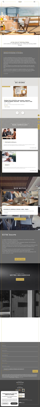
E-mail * (4, 358)
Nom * (4, 343)
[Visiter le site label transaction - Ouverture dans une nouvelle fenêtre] (23, 390)
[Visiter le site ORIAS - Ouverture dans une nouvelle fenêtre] (18, 390)
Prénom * (5, 348)
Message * (5, 363)
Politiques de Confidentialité (12, 377)
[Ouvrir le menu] (34, 1)
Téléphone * (6, 353)
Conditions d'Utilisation (17, 377)
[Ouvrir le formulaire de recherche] (3, 1)
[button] (22, 113)
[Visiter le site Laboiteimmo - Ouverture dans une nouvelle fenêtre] (20, 403)
